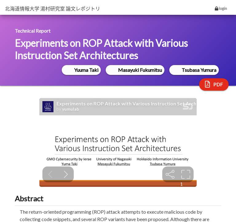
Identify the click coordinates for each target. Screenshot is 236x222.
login (221, 8)
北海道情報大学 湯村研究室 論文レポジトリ (52, 8)
